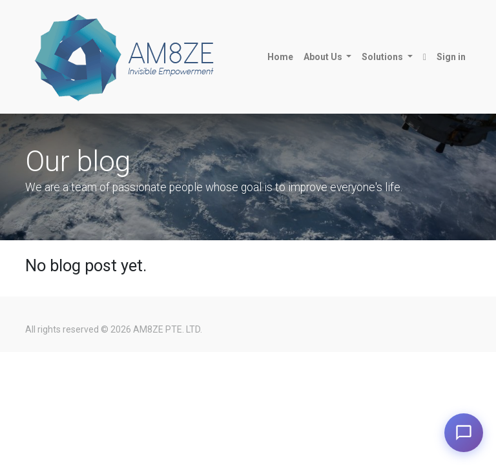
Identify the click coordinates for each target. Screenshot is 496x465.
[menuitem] (280, 57)
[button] (424, 57)
